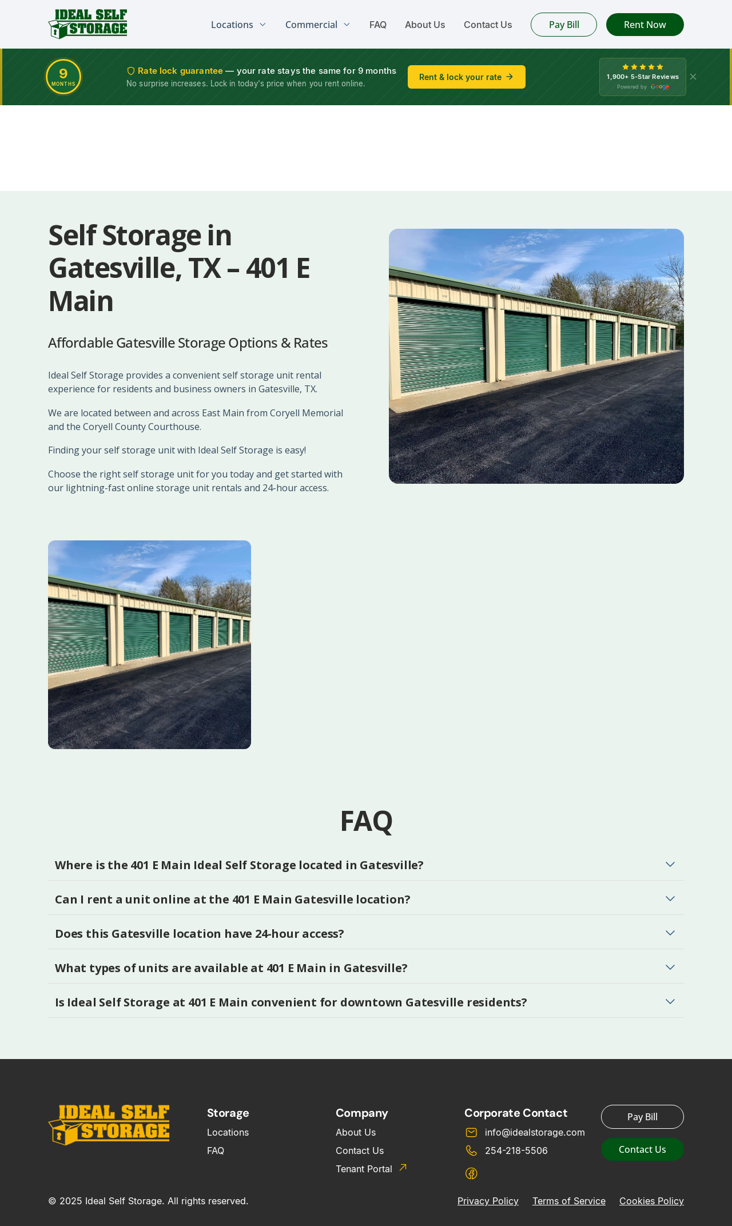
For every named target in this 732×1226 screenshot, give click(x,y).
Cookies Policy (651, 1201)
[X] (693, 76)
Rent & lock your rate (466, 77)
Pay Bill (564, 24)
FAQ (378, 24)
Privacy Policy (488, 1201)
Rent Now (645, 24)
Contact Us (488, 24)
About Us (425, 24)
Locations (228, 1132)
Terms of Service (569, 1201)
